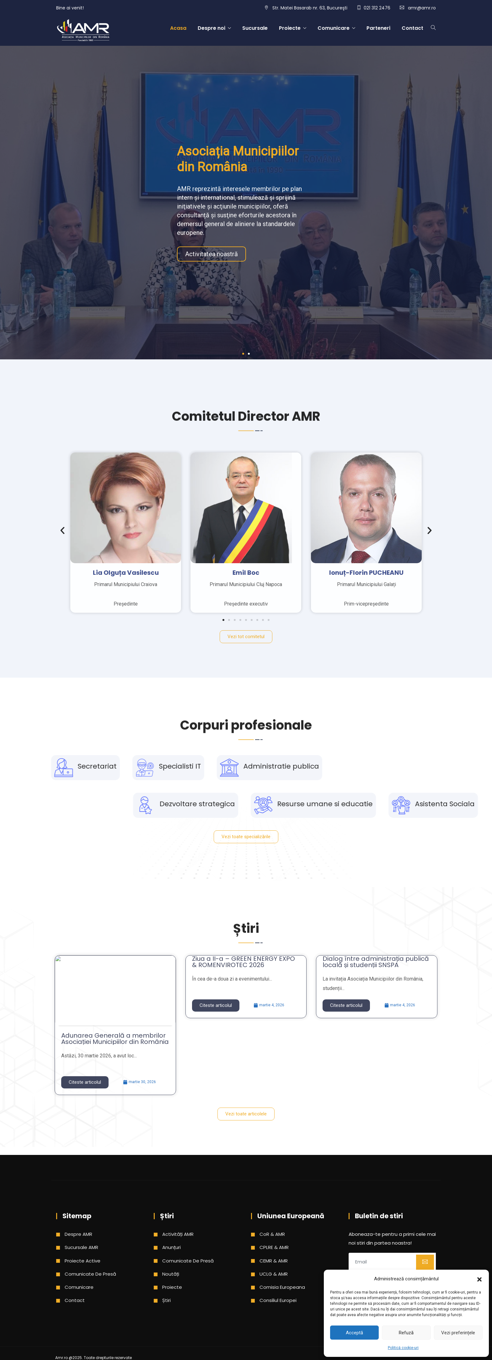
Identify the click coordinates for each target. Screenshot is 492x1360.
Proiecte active (82, 1260)
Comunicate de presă (90, 1274)
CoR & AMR (272, 1234)
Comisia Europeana (282, 1287)
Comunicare (334, 28)
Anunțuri (171, 1247)
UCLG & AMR (273, 1274)
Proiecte (290, 28)
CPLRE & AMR (274, 1247)
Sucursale (255, 28)
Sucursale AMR (81, 1247)
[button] (479, 1279)
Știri (166, 1300)
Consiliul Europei (278, 1300)
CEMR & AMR (273, 1260)
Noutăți (170, 1274)
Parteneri (378, 28)
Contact (412, 28)
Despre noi (211, 28)
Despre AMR (78, 1234)
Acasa (178, 28)
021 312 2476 (377, 8)
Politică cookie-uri (403, 1348)
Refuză (406, 1333)
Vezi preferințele (458, 1333)
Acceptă (354, 1333)
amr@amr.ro (422, 8)
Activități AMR (178, 1234)
